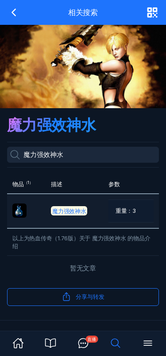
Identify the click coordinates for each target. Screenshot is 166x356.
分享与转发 (83, 296)
